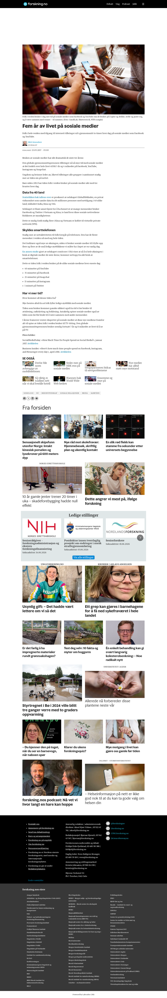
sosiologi (28, 393)
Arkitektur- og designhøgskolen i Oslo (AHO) (43, 898)
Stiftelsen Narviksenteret (119, 932)
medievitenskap (49, 393)
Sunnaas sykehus (116, 936)
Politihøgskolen (116, 895)
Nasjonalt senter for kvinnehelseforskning (84, 928)
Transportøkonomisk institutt (121, 945)
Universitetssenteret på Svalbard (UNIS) (125, 971)
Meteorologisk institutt (35, 970)
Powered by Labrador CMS (83, 995)
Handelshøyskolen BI (35, 932)
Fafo (28, 914)
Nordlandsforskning (76, 944)
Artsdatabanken (33, 901)
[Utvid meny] (143, 4)
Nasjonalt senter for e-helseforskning (82, 925)
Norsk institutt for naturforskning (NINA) (84, 976)
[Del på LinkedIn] (32, 398)
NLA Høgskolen (74, 895)
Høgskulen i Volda (33, 945)
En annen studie (30, 251)
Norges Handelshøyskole (78, 950)
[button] (140, 537)
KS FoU (29, 958)
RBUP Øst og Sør (116, 901)
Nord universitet (74, 941)
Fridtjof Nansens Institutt (36, 929)
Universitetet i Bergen (118, 955)
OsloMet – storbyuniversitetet (80, 983)
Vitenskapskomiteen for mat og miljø (124, 984)
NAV (28, 974)
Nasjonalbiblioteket (76, 913)
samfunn (95, 393)
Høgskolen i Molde (34, 939)
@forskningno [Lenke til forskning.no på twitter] (118, 823)
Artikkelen (32, 343)
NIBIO (29, 977)
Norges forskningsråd (77, 954)
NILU (29, 986)
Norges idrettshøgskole (77, 960)
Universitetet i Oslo (117, 961)
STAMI (112, 926)
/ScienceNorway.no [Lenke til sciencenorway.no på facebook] (119, 838)
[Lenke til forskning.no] (62, 3)
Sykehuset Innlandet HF (119, 939)
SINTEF (113, 914)
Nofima (71, 937)
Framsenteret (32, 926)
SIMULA (113, 910)
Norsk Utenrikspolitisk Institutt (80, 973)
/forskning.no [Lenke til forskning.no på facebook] (117, 828)
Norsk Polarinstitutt (76, 963)
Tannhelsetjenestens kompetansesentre (125, 942)
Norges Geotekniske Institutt (79, 947)
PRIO (112, 898)
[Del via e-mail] (36, 398)
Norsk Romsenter (75, 970)
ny (37, 393)
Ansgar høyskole (33, 895)
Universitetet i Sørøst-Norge (120, 968)
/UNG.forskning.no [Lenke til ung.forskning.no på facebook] (120, 833)
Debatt (110, 4)
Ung (118, 4)
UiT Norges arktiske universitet (121, 949)
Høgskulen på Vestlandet (36, 949)
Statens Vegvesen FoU (118, 929)
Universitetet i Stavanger (119, 965)
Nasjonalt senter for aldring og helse (82, 922)
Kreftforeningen (33, 961)
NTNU (71, 910)
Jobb (135, 4)
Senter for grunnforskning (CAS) (122, 917)
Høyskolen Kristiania (34, 952)
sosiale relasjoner (69, 393)
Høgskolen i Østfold (34, 942)
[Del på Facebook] (24, 398)
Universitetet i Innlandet (119, 958)
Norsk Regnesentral (76, 967)
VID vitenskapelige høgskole (121, 981)
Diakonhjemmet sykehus (36, 905)
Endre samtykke (35, 880)
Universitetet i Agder (117, 952)
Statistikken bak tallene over (36, 197)
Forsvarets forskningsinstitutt (38, 923)
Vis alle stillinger (83, 557)
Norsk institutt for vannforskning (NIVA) (84, 979)
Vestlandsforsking (117, 974)
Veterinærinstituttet (117, 978)
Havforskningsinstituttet (36, 936)
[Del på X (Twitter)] (28, 398)
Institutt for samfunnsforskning (39, 955)
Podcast (126, 4)
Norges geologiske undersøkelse (81, 957)
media (85, 393)
